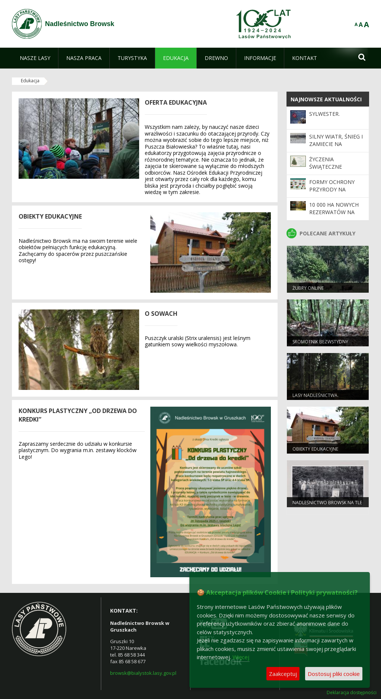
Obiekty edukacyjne (315, 449)
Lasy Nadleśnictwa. (315, 395)
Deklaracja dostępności (352, 692)
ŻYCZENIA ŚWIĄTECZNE (325, 163)
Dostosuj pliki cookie (334, 673)
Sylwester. (324, 113)
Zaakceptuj (283, 673)
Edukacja (30, 80)
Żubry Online (308, 288)
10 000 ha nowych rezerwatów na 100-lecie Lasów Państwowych (334, 216)
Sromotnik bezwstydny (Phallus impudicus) (320, 345)
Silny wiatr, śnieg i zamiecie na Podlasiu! (336, 144)
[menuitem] (35, 58)
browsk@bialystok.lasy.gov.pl (143, 673)
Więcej (241, 657)
